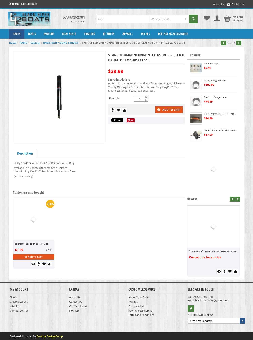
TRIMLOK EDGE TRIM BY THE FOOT (31, 244)
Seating (35, 43)
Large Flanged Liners (215, 80)
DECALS (145, 34)
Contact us (235, 4)
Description (25, 153)
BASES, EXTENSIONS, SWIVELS (60, 43)
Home (12, 43)
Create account (19, 301)
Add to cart (169, 110)
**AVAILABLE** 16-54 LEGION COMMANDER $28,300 (213, 251)
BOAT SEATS (69, 34)
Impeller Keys (211, 63)
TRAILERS (89, 34)
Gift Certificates (78, 306)
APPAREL (127, 34)
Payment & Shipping (140, 310)
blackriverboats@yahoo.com (212, 300)
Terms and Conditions (141, 315)
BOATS (32, 34)
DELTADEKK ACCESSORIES (173, 34)
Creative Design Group (50, 336)
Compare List (136, 306)
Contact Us (75, 301)
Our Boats (14, 4)
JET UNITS (108, 34)
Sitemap (74, 310)
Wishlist (133, 301)
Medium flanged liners (216, 97)
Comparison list (19, 310)
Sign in (14, 297)
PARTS (16, 34)
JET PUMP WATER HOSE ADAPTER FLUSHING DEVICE (220, 114)
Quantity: (114, 98)
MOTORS (49, 34)
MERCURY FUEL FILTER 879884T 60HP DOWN (220, 130)
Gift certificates (29, 4)
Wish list (15, 306)
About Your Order (138, 297)
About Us (218, 4)
